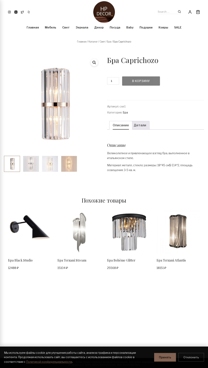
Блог (6, 326)
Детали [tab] (140, 125)
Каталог (93, 41)
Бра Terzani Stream (71, 260)
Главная (33, 27)
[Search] (179, 11)
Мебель (50, 27)
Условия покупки (67, 312)
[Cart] (198, 12)
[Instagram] (9, 12)
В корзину (141, 81)
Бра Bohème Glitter (121, 260)
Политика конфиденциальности (22, 333)
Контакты (9, 312)
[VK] (15, 12)
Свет (66, 27)
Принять (165, 357)
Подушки (146, 27)
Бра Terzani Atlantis (171, 260)
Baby (130, 27)
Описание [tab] (121, 125)
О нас (7, 319)
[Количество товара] (113, 81)
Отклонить (191, 357)
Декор (99, 27)
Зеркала (82, 27)
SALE (178, 27)
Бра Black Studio (20, 260)
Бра (109, 41)
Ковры (163, 27)
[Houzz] (28, 12)
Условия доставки (67, 319)
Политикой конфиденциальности (49, 361)
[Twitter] (22, 12)
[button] (94, 62)
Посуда (115, 27)
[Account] (190, 12)
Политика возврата (15, 340)
